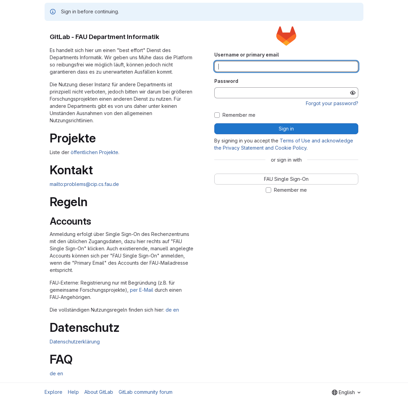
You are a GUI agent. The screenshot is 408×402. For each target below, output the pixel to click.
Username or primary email (246, 55)
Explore (53, 392)
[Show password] (352, 92)
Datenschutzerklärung (75, 341)
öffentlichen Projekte (94, 152)
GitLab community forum (145, 392)
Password (226, 81)
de (169, 310)
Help (73, 392)
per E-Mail (141, 290)
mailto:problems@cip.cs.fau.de (84, 184)
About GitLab (98, 392)
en (176, 310)
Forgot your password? (332, 103)
